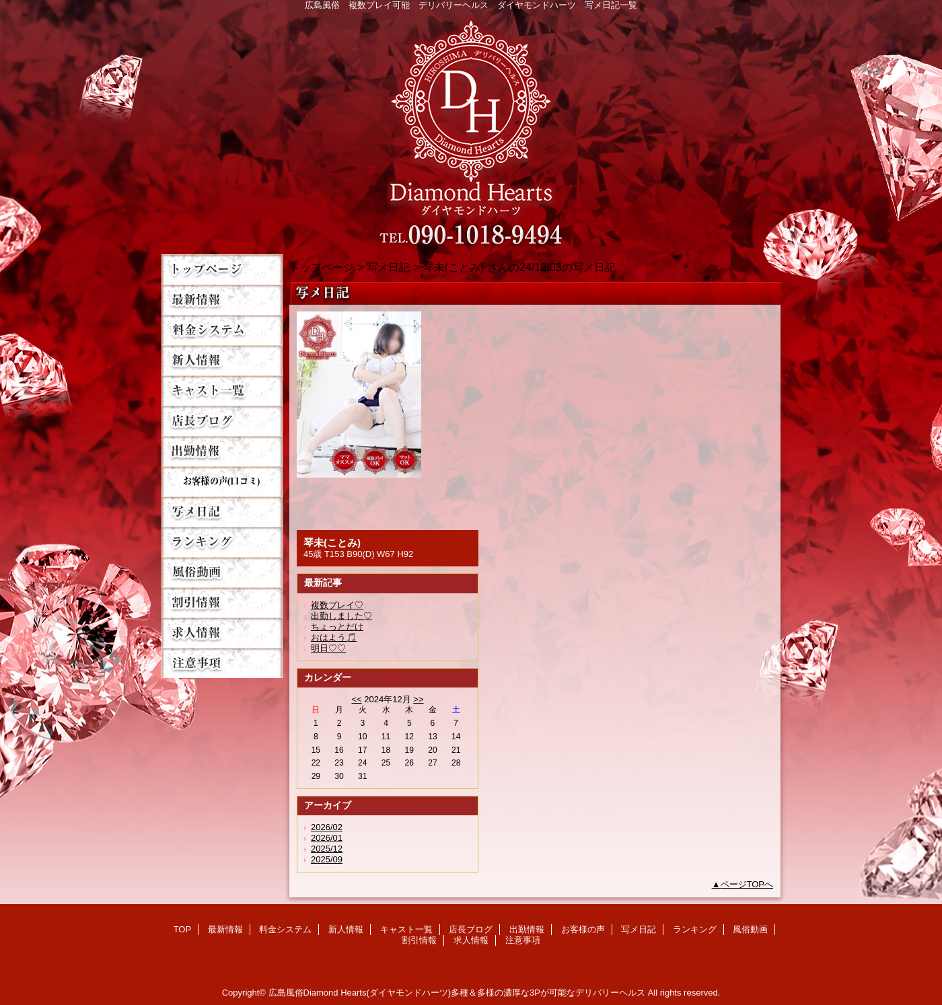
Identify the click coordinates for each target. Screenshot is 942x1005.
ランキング (222, 542)
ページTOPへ (747, 884)
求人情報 (222, 633)
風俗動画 (222, 572)
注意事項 (222, 663)
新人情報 (222, 360)
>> (418, 699)
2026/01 (326, 838)
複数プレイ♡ (337, 605)
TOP (222, 269)
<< (356, 699)
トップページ (321, 267)
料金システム (222, 330)
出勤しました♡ (341, 616)
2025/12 (326, 849)
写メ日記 (222, 511)
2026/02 (326, 827)
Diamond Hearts (471, 129)
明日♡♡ (328, 648)
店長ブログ (222, 421)
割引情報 (222, 602)
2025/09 (326, 859)
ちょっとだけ (337, 627)
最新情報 (222, 300)
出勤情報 (222, 451)
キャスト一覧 (222, 390)
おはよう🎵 (334, 637)
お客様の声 (222, 481)
